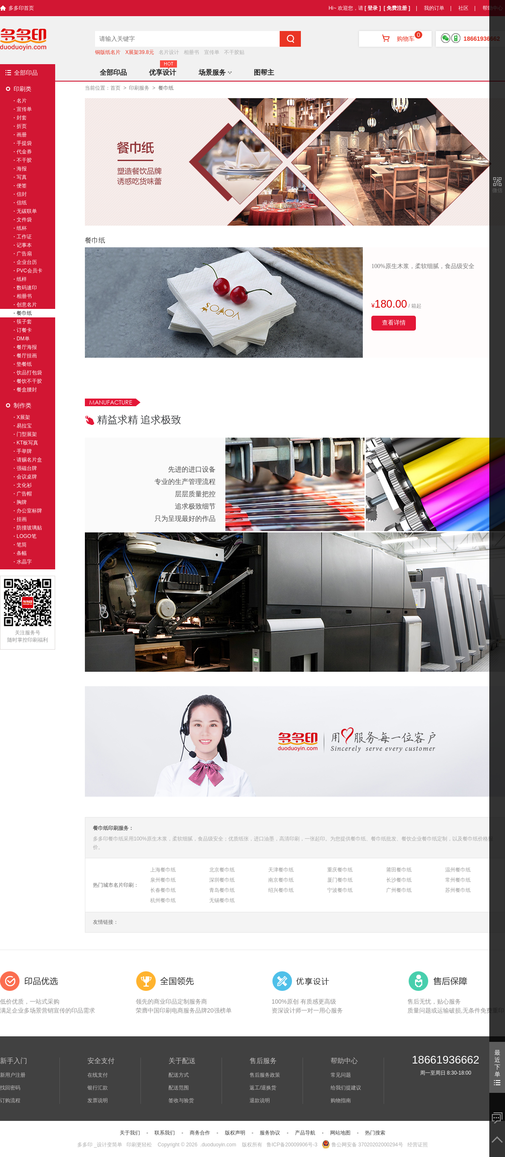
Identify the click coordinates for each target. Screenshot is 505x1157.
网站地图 (340, 1133)
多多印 (85, 1145)
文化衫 (24, 485)
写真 (22, 177)
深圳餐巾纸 (222, 880)
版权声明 (235, 1133)
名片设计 (169, 52)
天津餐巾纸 (281, 870)
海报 (22, 169)
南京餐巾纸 (281, 880)
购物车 (395, 38)
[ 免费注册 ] (397, 8)
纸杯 (22, 228)
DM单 (23, 339)
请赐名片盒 (29, 460)
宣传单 (211, 52)
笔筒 (22, 545)
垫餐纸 (24, 364)
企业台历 (27, 262)
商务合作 (200, 1133)
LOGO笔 (26, 536)
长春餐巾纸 (163, 890)
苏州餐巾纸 (458, 890)
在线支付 (97, 1075)
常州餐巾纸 (458, 880)
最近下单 (497, 1067)
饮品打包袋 (29, 373)
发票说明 (97, 1100)
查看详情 (394, 323)
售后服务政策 (265, 1075)
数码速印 (27, 288)
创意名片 (27, 305)
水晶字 (24, 562)
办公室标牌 (29, 511)
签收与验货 (181, 1100)
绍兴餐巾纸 (281, 890)
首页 (115, 88)
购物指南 (341, 1100)
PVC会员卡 (29, 271)
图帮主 (264, 72)
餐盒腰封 (27, 390)
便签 (22, 186)
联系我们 (164, 1133)
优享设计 (162, 72)
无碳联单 (27, 211)
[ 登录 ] (373, 8)
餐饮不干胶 (29, 381)
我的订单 (434, 8)
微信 (497, 190)
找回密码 (10, 1088)
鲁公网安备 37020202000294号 (362, 1145)
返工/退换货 (263, 1088)
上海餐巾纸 (163, 870)
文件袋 (24, 220)
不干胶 (24, 160)
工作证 (24, 237)
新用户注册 (12, 1075)
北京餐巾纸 (222, 870)
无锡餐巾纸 (222, 900)
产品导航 (305, 1133)
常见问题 (341, 1075)
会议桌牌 (27, 477)
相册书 (191, 52)
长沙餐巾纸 (399, 880)
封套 (22, 118)
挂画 (22, 519)
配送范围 (178, 1088)
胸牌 (22, 502)
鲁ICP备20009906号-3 (292, 1145)
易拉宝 (24, 426)
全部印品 (26, 72)
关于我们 (130, 1133)
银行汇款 (97, 1088)
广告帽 (24, 494)
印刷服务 (139, 88)
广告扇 (24, 254)
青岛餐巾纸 (222, 890)
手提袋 (24, 143)
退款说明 (260, 1100)
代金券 (24, 152)
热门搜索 (375, 1133)
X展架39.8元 (139, 52)
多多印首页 (21, 8)
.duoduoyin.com (218, 1145)
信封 (22, 194)
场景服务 (215, 72)
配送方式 (178, 1075)
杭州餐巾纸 (163, 900)
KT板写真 (27, 443)
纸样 (22, 279)
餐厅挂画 (27, 356)
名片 (22, 101)
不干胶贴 (234, 52)
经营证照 (417, 1145)
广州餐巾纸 (399, 890)
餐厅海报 (27, 347)
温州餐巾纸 (458, 870)
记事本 (24, 245)
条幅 (22, 553)
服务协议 (270, 1133)
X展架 (23, 417)
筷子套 (24, 322)
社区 (463, 8)
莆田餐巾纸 (399, 870)
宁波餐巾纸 (340, 890)
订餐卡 (24, 330)
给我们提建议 (346, 1088)
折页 (22, 126)
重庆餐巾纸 (340, 870)
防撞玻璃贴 (29, 528)
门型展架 (27, 434)
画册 (22, 135)
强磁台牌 (27, 468)
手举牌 (24, 451)
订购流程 (10, 1100)
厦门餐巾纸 (340, 880)
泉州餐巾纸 (163, 880)
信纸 (22, 203)
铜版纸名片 (108, 52)
